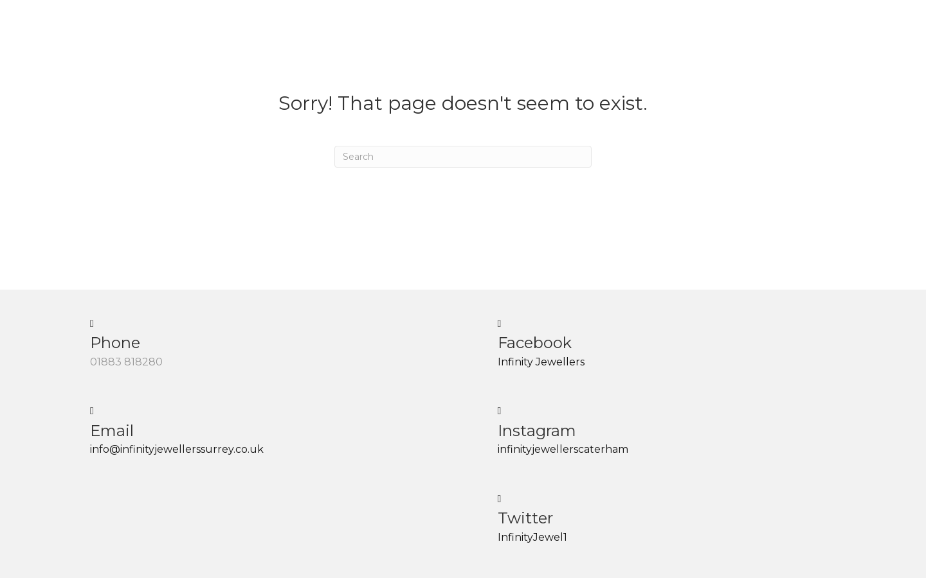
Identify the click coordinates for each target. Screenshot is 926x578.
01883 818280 (126, 362)
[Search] (463, 157)
